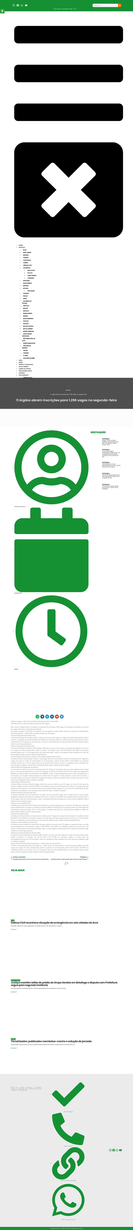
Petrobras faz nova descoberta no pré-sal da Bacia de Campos (111, 465)
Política (13, 1039)
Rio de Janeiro (15, 980)
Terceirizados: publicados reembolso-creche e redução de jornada (51, 1041)
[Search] (119, 5)
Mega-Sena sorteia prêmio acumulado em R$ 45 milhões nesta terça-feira (110, 442)
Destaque (106, 439)
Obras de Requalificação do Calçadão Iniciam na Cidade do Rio (111, 476)
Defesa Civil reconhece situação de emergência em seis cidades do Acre (54, 922)
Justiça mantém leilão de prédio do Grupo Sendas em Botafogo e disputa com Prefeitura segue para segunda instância (64, 984)
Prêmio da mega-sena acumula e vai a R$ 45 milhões (110, 487)
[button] (37, 717)
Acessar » (14, 929)
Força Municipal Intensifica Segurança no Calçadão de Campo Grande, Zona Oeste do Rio (111, 454)
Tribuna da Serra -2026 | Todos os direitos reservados (66, 1228)
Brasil (12, 920)
